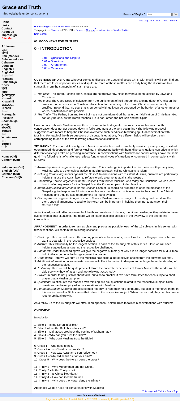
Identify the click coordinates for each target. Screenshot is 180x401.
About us (8, 31)
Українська (9, 137)
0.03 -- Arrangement (54, 64)
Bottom (174, 20)
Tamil (116, 30)
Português (9, 114)
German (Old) (11, 173)
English (47, 26)
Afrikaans (8, 46)
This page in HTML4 (150, 20)
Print (165, 20)
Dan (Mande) (10, 56)
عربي (5, 49)
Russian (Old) (11, 177)
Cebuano (8, 62)
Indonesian (104, 30)
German (90, 30)
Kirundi (7, 98)
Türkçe (6, 130)
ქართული (8, 95)
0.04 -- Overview (52, 68)
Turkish (125, 30)
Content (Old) (11, 159)
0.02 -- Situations (52, 61)
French (79, 30)
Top (176, 391)
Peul (5, 111)
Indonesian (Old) (13, 167)
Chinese (55, 30)
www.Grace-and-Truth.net (91, 395)
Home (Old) (9, 156)
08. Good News (62, 26)
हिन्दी (4, 88)
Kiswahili (8, 101)
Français (7, 78)
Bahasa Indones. (13, 59)
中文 (4, 147)
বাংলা (5, 52)
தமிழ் (5, 124)
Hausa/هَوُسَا (9, 82)
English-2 (8, 72)
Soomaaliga (10, 121)
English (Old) (10, 170)
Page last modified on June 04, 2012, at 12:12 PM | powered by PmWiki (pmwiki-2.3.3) (90, 399)
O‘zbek (6, 108)
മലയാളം (7, 104)
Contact (7, 28)
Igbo (5, 91)
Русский (7, 117)
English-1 (8, 69)
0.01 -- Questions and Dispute (61, 57)
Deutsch (7, 65)
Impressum (9, 35)
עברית (5, 85)
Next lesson (40, 34)
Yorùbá (6, 143)
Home (6, 22)
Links (5, 25)
